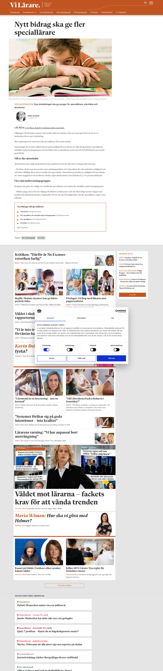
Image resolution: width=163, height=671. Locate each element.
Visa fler (132, 295)
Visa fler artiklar (64, 586)
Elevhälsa (41, 239)
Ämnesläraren (28, 12)
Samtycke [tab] (50, 318)
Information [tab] (81, 318)
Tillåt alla (111, 358)
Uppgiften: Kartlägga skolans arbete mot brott (44, 129)
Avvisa (51, 358)
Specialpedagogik (28, 239)
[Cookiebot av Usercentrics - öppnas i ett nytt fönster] (117, 311)
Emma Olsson (33, 116)
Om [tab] (112, 318)
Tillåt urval (81, 358)
